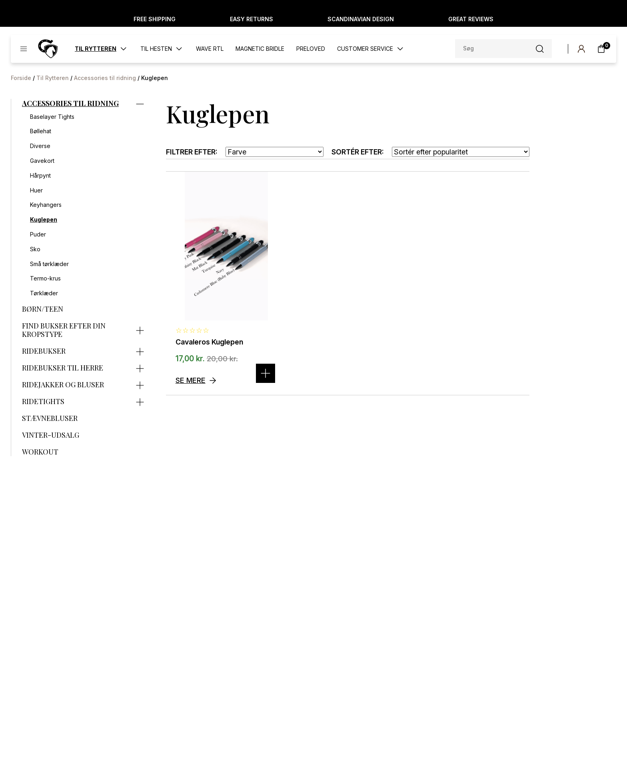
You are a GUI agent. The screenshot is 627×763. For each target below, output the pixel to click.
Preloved (310, 49)
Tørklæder (44, 293)
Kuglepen (43, 219)
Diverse (40, 146)
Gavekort (42, 161)
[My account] (581, 49)
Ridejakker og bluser (63, 384)
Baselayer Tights (52, 117)
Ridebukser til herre (62, 368)
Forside (21, 78)
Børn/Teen (42, 309)
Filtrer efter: (192, 152)
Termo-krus (45, 278)
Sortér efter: (357, 152)
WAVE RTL (210, 49)
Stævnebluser (50, 418)
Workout (40, 452)
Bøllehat (40, 131)
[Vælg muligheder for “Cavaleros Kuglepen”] (265, 373)
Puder (38, 234)
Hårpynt (40, 175)
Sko (35, 249)
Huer (36, 190)
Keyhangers (46, 205)
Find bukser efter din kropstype (64, 330)
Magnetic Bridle (260, 49)
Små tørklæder (49, 264)
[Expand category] (140, 103)
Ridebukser (44, 351)
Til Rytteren (52, 78)
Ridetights (43, 401)
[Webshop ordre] (460, 152)
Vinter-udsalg (50, 435)
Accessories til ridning (105, 78)
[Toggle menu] (23, 49)
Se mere (191, 380)
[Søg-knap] (540, 49)
